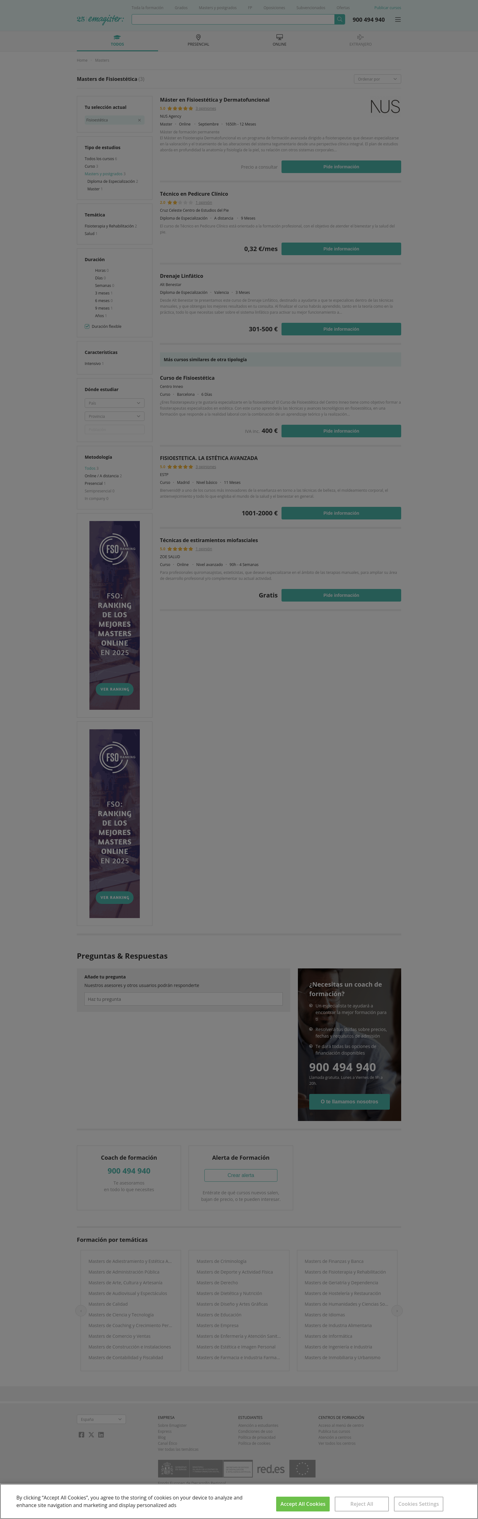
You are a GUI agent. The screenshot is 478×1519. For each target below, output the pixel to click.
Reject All (361, 1503)
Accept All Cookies (303, 1503)
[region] (239, 1501)
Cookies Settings (418, 1503)
